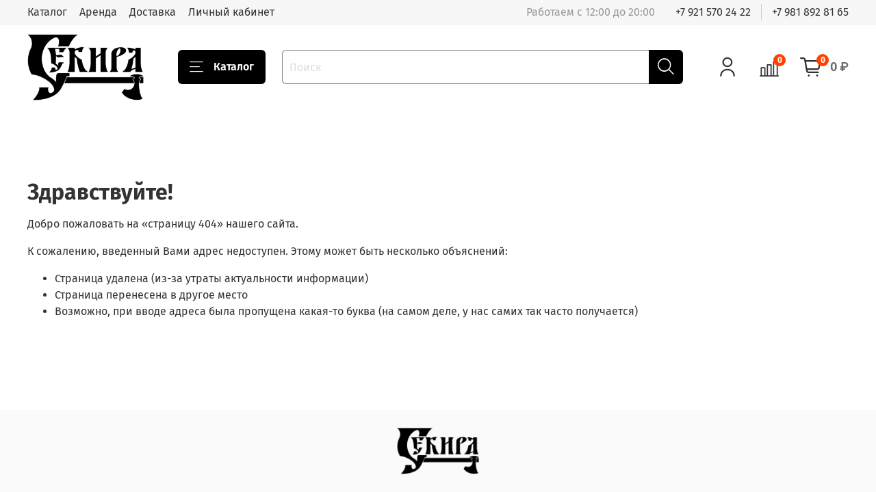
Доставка (152, 11)
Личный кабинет (231, 11)
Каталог (47, 11)
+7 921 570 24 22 (713, 11)
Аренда (98, 11)
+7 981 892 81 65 (810, 11)
